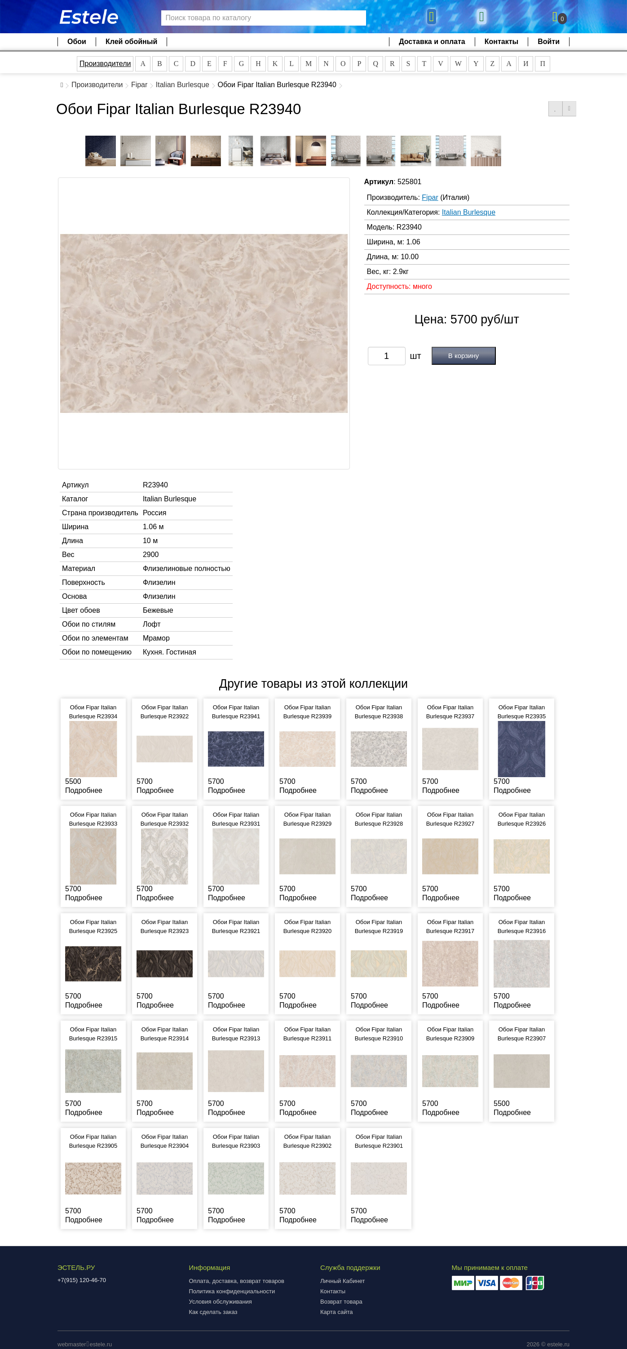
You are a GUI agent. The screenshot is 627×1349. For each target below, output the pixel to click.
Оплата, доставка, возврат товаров (236, 1281)
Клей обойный (131, 41)
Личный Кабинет (342, 1281)
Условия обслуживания (220, 1301)
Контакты (501, 41)
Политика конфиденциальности (232, 1291)
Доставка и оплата (432, 41)
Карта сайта (336, 1312)
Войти (549, 41)
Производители (105, 63)
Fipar (139, 84)
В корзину (463, 355)
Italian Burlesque (182, 84)
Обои (76, 41)
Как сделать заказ (213, 1312)
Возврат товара (341, 1301)
